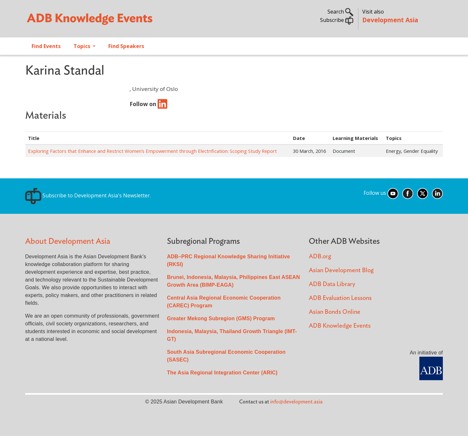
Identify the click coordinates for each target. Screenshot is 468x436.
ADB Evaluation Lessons (340, 298)
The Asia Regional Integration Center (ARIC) (222, 372)
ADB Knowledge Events (340, 326)
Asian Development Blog (341, 270)
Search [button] (340, 11)
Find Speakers (126, 46)
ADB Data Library (332, 284)
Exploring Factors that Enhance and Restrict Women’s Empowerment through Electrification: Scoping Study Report (152, 151)
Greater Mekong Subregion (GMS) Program (221, 318)
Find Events (46, 46)
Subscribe (336, 20)
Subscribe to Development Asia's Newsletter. (88, 195)
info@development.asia (296, 401)
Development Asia (390, 19)
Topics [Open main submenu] (82, 46)
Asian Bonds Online (334, 312)
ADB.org (320, 256)
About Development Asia (67, 241)
